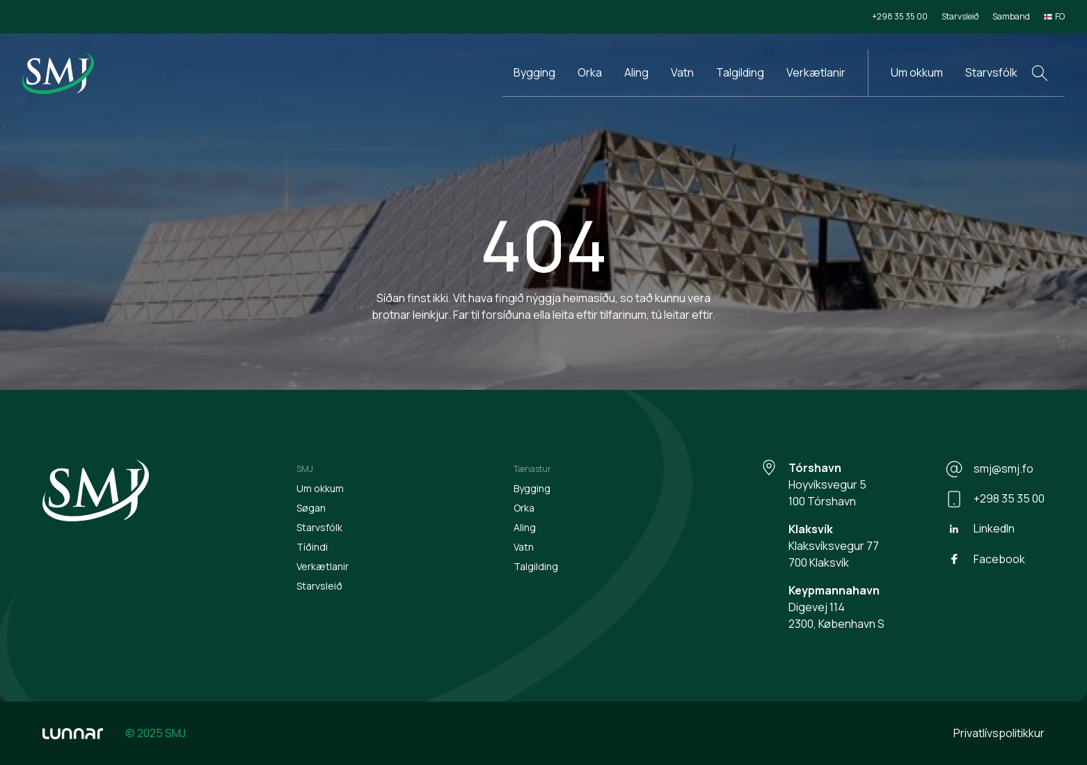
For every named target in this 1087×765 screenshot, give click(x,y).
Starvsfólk (991, 72)
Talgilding (740, 72)
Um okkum (917, 72)
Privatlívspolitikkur (999, 733)
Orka (590, 72)
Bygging (534, 72)
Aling (636, 72)
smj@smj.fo (989, 469)
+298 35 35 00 (900, 16)
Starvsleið (960, 16)
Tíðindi (312, 546)
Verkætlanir (816, 72)
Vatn (682, 72)
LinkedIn (980, 529)
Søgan (311, 507)
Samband (1011, 16)
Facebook (985, 559)
